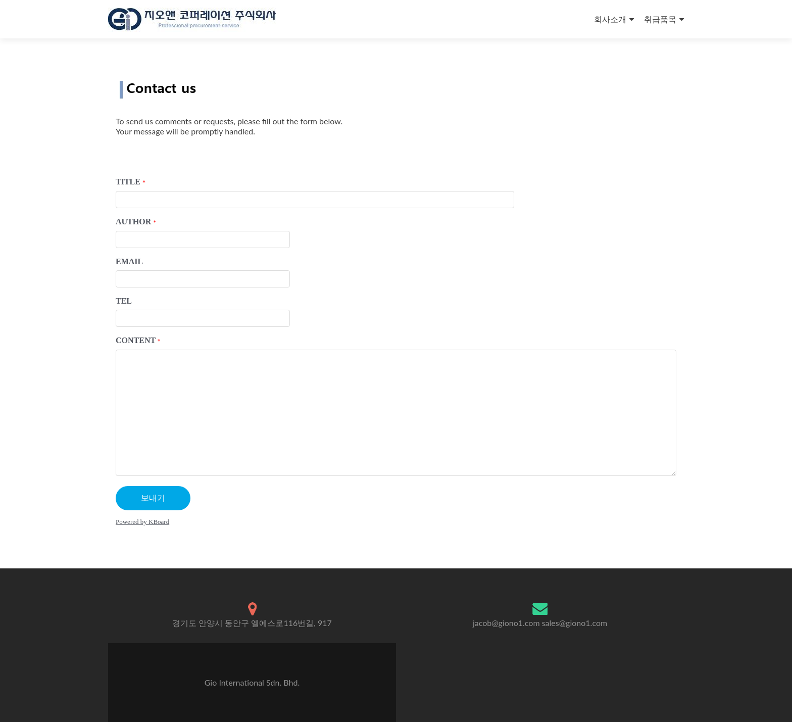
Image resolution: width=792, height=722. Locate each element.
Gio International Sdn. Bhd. (252, 682)
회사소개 (610, 19)
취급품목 (660, 19)
